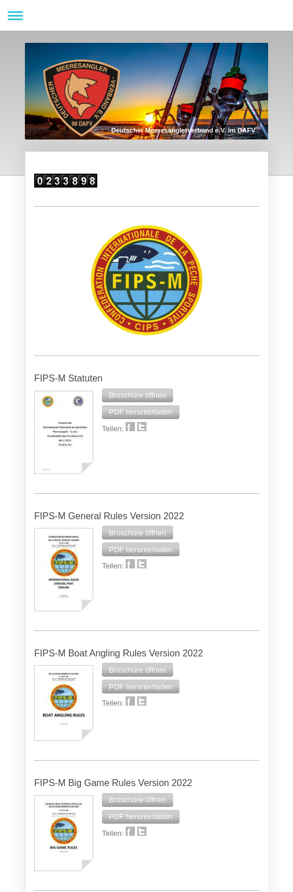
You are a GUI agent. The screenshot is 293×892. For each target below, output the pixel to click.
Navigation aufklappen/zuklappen (146, 15)
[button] (137, 395)
